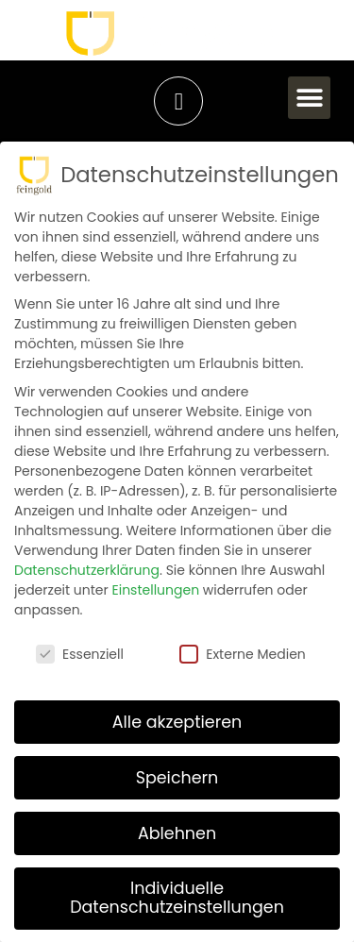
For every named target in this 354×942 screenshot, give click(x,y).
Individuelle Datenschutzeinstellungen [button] (177, 897)
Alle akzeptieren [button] (177, 721)
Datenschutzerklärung (87, 570)
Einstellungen (156, 589)
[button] (309, 97)
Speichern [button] (177, 776)
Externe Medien (242, 654)
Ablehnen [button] (177, 832)
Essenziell (80, 654)
